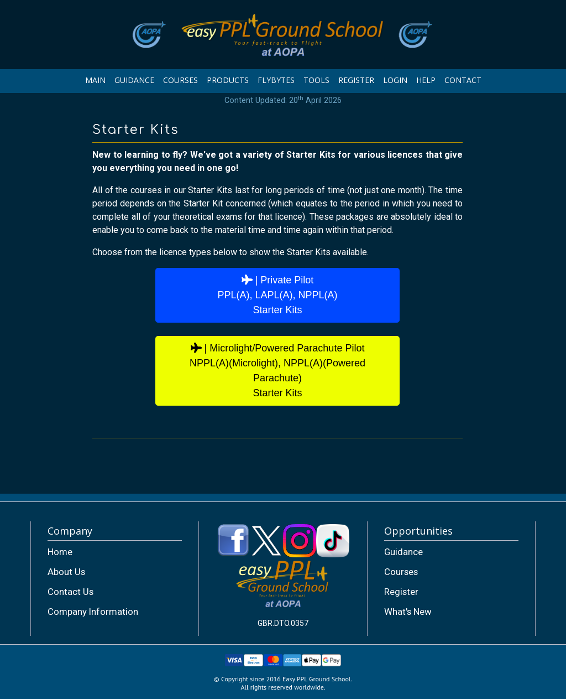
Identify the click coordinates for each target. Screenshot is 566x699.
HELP (426, 80)
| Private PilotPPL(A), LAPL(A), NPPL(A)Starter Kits (277, 295)
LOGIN (395, 80)
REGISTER (356, 80)
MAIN (95, 80)
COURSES (180, 80)
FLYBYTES (276, 80)
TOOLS (316, 80)
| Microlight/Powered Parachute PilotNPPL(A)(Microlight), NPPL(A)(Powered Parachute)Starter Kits (277, 370)
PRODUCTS (228, 80)
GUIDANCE (134, 80)
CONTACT (462, 80)
